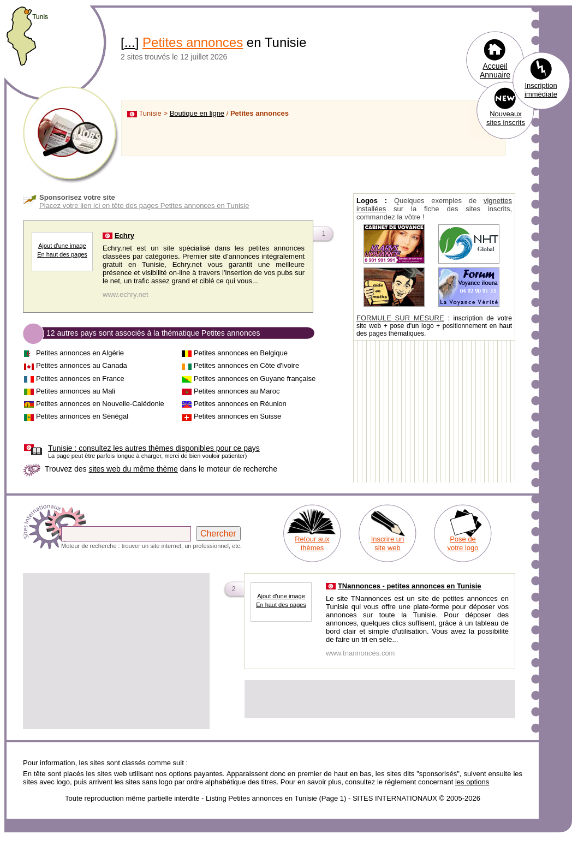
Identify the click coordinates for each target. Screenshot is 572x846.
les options (472, 782)
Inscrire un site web (387, 543)
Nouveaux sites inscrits (505, 118)
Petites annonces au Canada (81, 365)
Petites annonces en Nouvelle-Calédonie (100, 404)
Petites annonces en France (80, 378)
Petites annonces (192, 42)
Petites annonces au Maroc (237, 391)
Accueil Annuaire (495, 70)
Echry (124, 235)
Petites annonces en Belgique (241, 353)
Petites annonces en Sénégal (82, 416)
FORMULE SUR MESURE (400, 318)
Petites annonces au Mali (75, 391)
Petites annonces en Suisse (237, 416)
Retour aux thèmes (312, 543)
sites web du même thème (132, 468)
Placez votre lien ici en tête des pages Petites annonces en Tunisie (144, 205)
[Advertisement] (116, 651)
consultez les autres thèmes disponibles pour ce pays (154, 448)
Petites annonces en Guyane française (254, 378)
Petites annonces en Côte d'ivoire (246, 365)
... (129, 42)
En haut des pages (62, 254)
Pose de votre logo (462, 543)
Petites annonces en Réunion (240, 404)
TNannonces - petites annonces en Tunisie (409, 586)
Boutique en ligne (197, 113)
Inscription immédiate (541, 89)
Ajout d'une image (62, 245)
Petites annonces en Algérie (80, 353)
